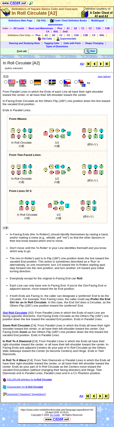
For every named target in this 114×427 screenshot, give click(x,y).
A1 (68, 28)
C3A (98, 28)
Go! (90, 51)
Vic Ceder (55, 415)
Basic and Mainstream (41, 28)
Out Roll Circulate (15, 312)
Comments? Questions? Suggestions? (24, 394)
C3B (107, 28)
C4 (47, 31)
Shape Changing (94, 43)
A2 (75, 28)
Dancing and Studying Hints (24, 43)
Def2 (65, 31)
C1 (82, 28)
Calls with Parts (72, 43)
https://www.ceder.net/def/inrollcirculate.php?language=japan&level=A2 (57, 409)
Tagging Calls (51, 43)
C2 (90, 28)
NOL (56, 31)
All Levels (18, 28)
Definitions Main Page (20, 20)
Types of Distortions (57, 46)
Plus (59, 28)
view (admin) (104, 76)
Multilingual (97, 20)
